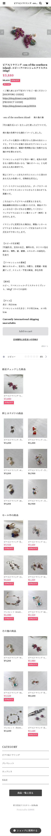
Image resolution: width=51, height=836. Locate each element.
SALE (5, 780)
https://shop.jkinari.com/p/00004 (19, 106)
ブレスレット (8, 763)
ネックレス (7, 771)
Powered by (25, 810)
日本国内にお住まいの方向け (25, 339)
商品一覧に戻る (26, 793)
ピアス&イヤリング (11, 755)
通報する (44, 346)
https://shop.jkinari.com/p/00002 (19, 98)
